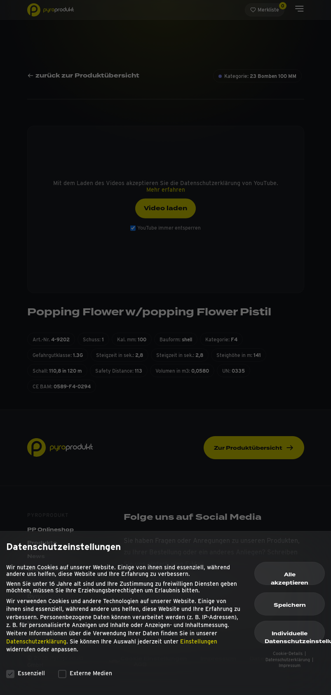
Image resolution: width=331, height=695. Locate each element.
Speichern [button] (290, 608)
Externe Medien (85, 676)
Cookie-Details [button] (288, 657)
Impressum (289, 669)
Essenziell (25, 676)
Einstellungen (198, 644)
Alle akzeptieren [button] (289, 581)
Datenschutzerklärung (36, 644)
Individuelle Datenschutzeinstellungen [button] (295, 640)
